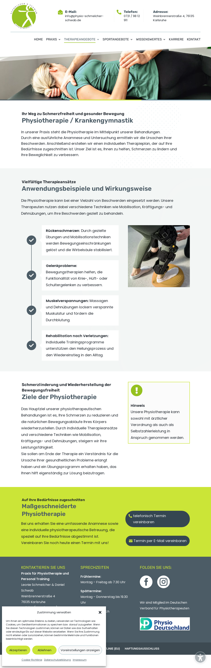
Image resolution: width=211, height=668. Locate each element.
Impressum (80, 659)
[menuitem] (38, 42)
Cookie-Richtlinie (32, 659)
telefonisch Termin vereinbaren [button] (149, 518)
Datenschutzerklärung (57, 659)
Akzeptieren (18, 650)
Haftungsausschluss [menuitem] (142, 648)
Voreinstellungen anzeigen (80, 650)
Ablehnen (44, 650)
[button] (100, 612)
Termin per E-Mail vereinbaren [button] (159, 540)
